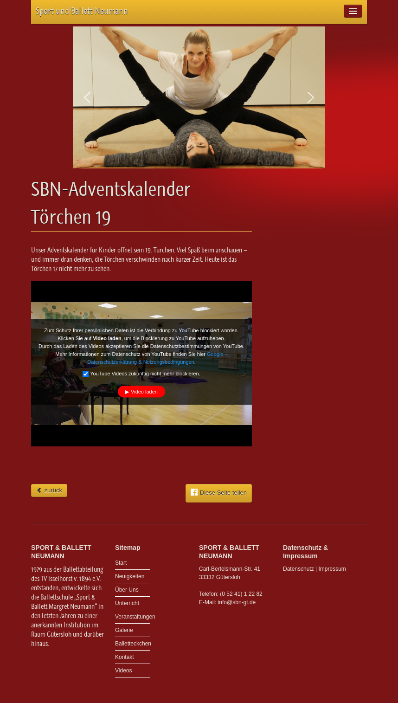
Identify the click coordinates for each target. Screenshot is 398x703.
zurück (49, 490)
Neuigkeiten (129, 576)
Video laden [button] (144, 391)
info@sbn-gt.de (237, 602)
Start (121, 563)
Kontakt (124, 657)
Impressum (332, 569)
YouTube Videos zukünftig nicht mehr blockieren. (141, 373)
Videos (123, 670)
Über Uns (127, 590)
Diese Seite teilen (219, 492)
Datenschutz (298, 569)
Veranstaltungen (132, 616)
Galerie (124, 630)
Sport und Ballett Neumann (82, 11)
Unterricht (127, 603)
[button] (87, 97)
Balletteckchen (132, 643)
